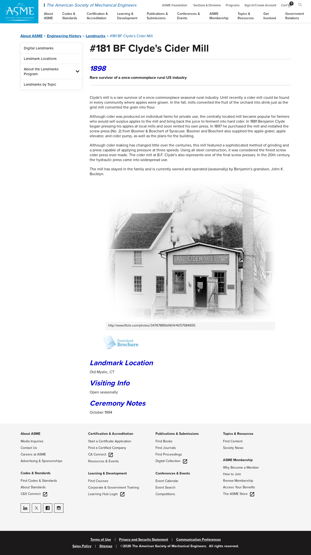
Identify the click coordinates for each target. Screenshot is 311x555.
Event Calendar (167, 481)
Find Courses (98, 481)
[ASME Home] (19, 11)
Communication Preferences (198, 539)
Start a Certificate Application (109, 441)
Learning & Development (107, 473)
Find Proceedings (169, 454)
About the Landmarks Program (41, 71)
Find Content (232, 441)
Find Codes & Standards (39, 481)
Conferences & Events (173, 473)
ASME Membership (238, 460)
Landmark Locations (40, 58)
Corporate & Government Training (113, 487)
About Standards (33, 487)
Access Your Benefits (239, 487)
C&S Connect (34, 494)
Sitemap (105, 546)
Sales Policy (81, 546)
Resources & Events (103, 461)
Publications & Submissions (177, 434)
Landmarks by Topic (40, 84)
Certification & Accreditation (110, 434)
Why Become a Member (241, 467)
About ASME (31, 36)
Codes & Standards (36, 473)
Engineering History (64, 36)
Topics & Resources (238, 434)
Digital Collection (171, 461)
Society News (233, 448)
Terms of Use (100, 539)
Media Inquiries (32, 441)
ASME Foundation (174, 5)
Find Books (164, 441)
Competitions (165, 494)
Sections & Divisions (207, 5)
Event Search (165, 487)
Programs (233, 5)
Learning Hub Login (106, 494)
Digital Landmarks (38, 48)
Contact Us (29, 448)
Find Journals (166, 448)
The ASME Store (238, 494)
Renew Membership (238, 481)
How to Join (232, 474)
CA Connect (100, 454)
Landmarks (95, 36)
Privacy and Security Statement (143, 539)
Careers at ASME (33, 454)
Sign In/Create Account (260, 5)
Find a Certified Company (107, 448)
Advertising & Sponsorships (41, 461)
